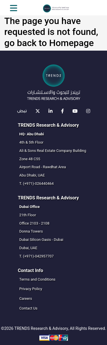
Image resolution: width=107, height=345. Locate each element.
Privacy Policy (30, 289)
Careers (25, 298)
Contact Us (28, 308)
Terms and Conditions (37, 279)
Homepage (71, 42)
